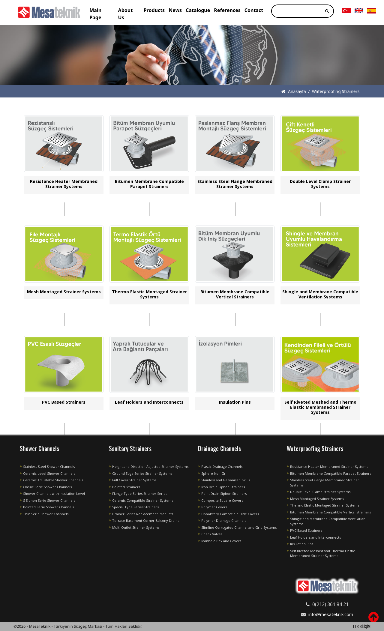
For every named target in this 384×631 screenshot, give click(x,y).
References (227, 10)
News (175, 10)
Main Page (95, 14)
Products (154, 10)
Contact (253, 10)
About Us (125, 14)
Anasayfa (293, 91)
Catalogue (198, 10)
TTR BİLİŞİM (361, 626)
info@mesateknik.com (330, 614)
